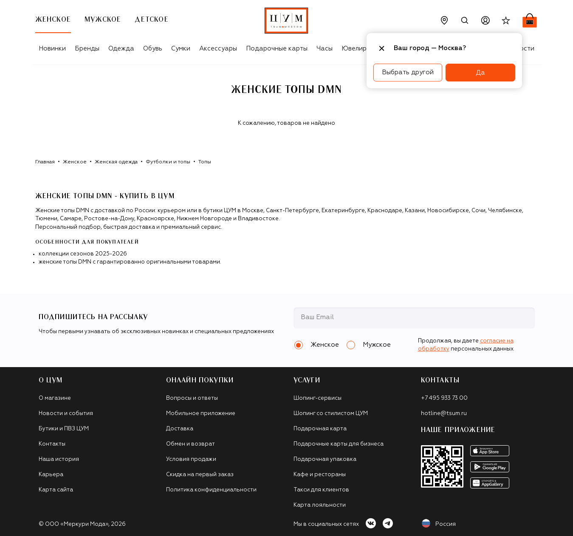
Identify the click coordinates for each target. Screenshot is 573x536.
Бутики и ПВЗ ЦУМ (64, 429)
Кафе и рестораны (320, 474)
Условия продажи (191, 459)
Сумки (180, 48)
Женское (75, 162)
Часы (324, 48)
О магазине (55, 398)
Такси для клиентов (321, 490)
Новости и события (66, 413)
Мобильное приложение (200, 413)
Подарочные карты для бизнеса (339, 444)
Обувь (152, 48)
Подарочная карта (320, 429)
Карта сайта (56, 490)
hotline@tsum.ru (444, 413)
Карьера (51, 474)
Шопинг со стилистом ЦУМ (331, 413)
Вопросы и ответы (192, 398)
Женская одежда (116, 162)
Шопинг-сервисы (318, 398)
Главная (45, 162)
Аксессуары (218, 48)
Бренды (87, 48)
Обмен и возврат (190, 444)
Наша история (59, 459)
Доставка (179, 429)
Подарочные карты (277, 48)
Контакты (52, 444)
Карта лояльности (320, 505)
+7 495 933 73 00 (444, 398)
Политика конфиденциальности (211, 490)
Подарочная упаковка (325, 459)
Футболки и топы (168, 162)
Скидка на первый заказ (200, 474)
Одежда (121, 48)
